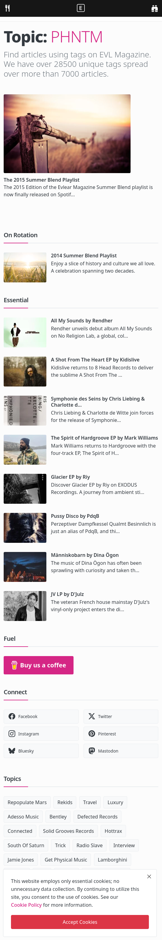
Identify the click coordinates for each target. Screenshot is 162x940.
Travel (90, 802)
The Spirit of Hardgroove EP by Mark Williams (104, 438)
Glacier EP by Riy (70, 477)
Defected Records (97, 816)
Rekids (64, 802)
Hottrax (113, 831)
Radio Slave (90, 845)
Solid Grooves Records (68, 831)
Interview (124, 845)
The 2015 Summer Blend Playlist (42, 179)
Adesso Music (23, 816)
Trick (60, 845)
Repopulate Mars (27, 802)
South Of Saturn (26, 845)
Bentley (58, 816)
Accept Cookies (80, 922)
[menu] (7, 8)
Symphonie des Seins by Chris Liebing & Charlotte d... (98, 402)
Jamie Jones (21, 859)
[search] (154, 8)
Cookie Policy (26, 905)
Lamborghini (112, 859)
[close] (149, 876)
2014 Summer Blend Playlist (84, 255)
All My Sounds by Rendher (82, 321)
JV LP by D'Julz (67, 594)
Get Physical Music (66, 859)
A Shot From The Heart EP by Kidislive (95, 360)
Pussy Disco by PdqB (75, 516)
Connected (20, 831)
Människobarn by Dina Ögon (85, 555)
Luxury (115, 802)
